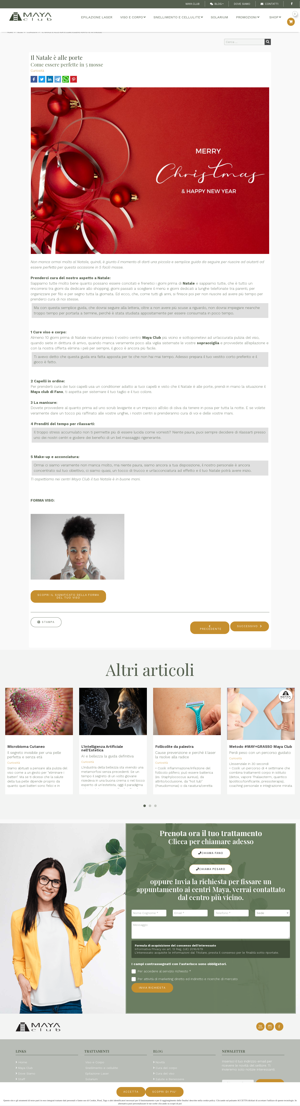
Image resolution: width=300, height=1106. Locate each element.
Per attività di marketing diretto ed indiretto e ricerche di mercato (184, 979)
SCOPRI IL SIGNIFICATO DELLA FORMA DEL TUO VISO (68, 596)
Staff (21, 1079)
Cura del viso (165, 1073)
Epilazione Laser (96, 17)
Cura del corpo (166, 1068)
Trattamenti (96, 1051)
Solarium (219, 17)
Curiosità (37, 71)
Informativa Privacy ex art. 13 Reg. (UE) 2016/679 (169, 949)
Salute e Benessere (170, 1079)
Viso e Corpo (133, 17)
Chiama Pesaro (210, 869)
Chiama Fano (210, 853)
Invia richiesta (152, 987)
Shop (275, 17)
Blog (216, 3)
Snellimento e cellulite (178, 17)
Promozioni (247, 17)
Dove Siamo (242, 3)
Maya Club (193, 3)
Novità (160, 1062)
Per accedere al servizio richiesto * (161, 971)
